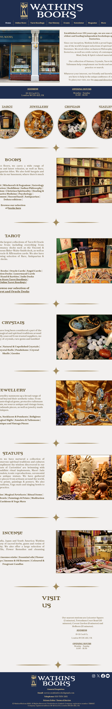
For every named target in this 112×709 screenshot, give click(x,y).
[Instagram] (94, 676)
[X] (98, 676)
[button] (103, 23)
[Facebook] (103, 676)
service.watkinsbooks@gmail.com (59, 693)
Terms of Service (63, 700)
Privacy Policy (49, 700)
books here (14, 208)
